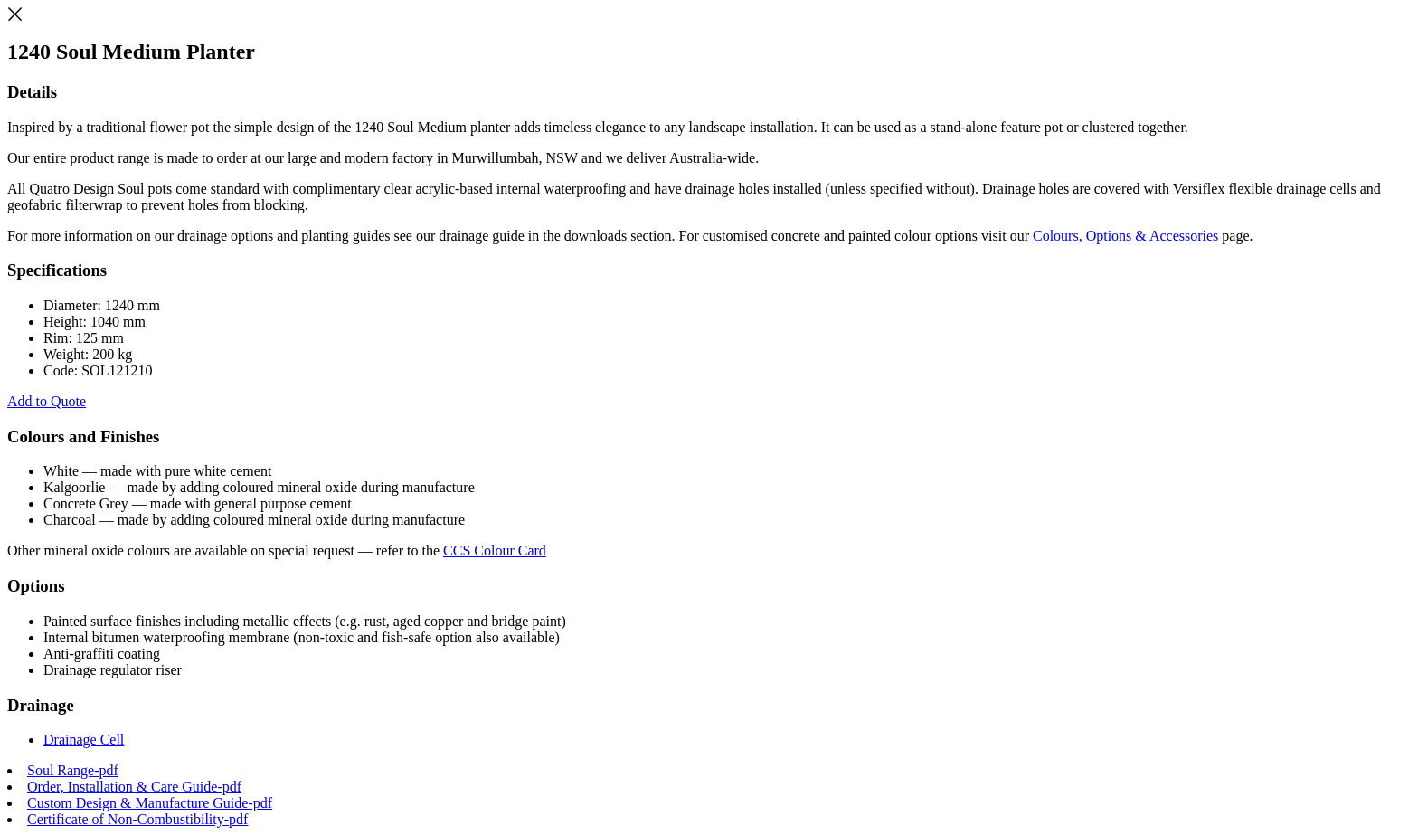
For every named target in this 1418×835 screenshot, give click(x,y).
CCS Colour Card (494, 550)
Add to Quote (46, 401)
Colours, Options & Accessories (1125, 235)
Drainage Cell (83, 739)
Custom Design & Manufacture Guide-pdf (149, 803)
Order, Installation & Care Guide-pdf (134, 786)
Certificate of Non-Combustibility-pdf (137, 819)
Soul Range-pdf (72, 770)
